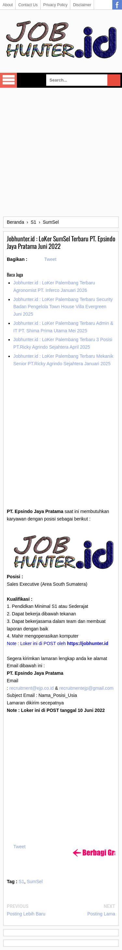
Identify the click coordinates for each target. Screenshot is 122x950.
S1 (21, 881)
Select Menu (8, 80)
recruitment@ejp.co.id (31, 688)
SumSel (35, 881)
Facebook (117, 5)
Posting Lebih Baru (26, 913)
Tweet (50, 259)
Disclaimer (82, 5)
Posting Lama (101, 913)
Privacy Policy (55, 5)
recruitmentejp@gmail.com (86, 688)
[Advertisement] (61, 152)
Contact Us (27, 5)
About (8, 5)
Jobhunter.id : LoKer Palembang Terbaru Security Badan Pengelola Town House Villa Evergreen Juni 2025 (63, 307)
